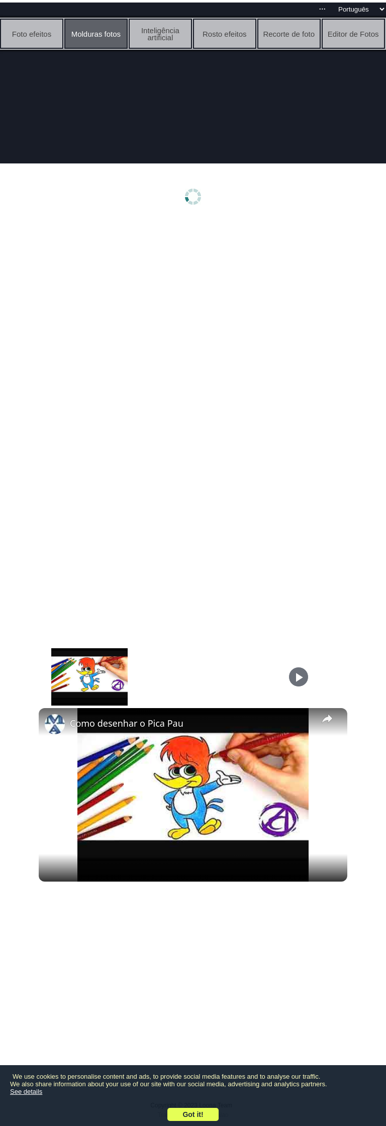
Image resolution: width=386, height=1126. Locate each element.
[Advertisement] (193, 300)
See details (26, 1091)
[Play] (298, 677)
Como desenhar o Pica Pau (126, 723)
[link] (55, 724)
